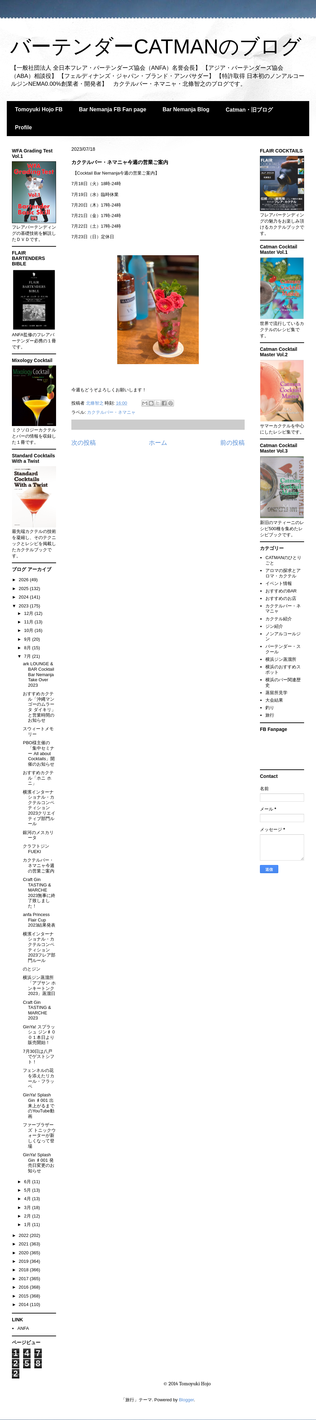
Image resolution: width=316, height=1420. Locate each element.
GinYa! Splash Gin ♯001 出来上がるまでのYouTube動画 (38, 1105)
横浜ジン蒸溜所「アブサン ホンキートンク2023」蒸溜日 (39, 985)
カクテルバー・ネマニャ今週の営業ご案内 (38, 865)
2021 (24, 1243)
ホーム (158, 442)
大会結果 (274, 700)
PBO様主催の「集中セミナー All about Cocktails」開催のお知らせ (39, 753)
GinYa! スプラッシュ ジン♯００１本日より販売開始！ (39, 1034)
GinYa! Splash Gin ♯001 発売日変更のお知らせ (38, 1162)
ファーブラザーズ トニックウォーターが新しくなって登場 (39, 1135)
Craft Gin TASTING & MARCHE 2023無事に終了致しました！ (39, 893)
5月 (28, 1190)
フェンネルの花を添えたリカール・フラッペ (38, 1078)
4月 (28, 1198)
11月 (29, 621)
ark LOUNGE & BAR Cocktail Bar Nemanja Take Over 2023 (38, 674)
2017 (24, 1278)
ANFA (23, 1328)
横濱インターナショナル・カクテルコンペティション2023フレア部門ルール (39, 947)
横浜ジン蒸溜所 (280, 659)
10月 (29, 630)
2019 (24, 1261)
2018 (24, 1269)
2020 (24, 1252)
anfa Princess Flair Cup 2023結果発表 (39, 920)
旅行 (269, 715)
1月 (28, 1224)
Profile (23, 127)
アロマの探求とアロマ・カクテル (283, 573)
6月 (28, 1181)
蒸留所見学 (276, 692)
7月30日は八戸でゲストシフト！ (38, 1056)
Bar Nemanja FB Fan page (112, 109)
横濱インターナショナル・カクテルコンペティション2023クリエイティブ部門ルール (39, 808)
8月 (28, 647)
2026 (24, 579)
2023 (24, 605)
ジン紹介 (274, 626)
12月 (29, 613)
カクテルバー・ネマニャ (111, 412)
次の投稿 (83, 442)
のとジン (31, 969)
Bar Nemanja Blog (185, 109)
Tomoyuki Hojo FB (39, 109)
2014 (24, 1304)
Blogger (186, 1399)
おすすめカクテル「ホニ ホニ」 (38, 778)
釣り (269, 707)
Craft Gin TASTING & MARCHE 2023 (37, 1010)
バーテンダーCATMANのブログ (155, 46)
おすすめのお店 (280, 598)
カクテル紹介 (278, 618)
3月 (28, 1207)
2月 (28, 1216)
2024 (24, 597)
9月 (28, 639)
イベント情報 (278, 583)
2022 (24, 1235)
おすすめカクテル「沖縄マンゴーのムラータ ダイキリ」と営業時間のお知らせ (39, 707)
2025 (24, 588)
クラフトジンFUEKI (36, 849)
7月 (28, 656)
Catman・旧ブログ (249, 110)
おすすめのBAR (281, 590)
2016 (24, 1287)
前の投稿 (232, 442)
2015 (24, 1296)
